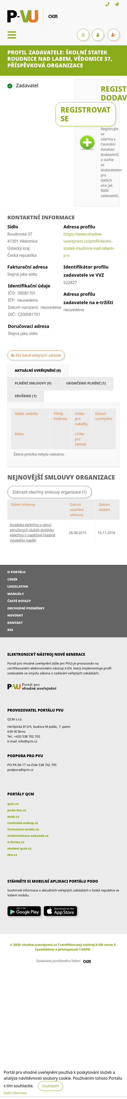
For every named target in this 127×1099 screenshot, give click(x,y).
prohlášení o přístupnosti (57, 949)
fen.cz (12, 854)
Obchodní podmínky (26, 608)
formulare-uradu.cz (23, 829)
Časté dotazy (19, 601)
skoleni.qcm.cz (19, 848)
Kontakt (15, 622)
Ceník (12, 579)
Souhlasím (50, 1086)
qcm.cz (13, 804)
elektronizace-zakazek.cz (28, 835)
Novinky (15, 615)
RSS (10, 630)
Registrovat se (86, 114)
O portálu (16, 572)
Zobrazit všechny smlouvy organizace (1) (50, 492)
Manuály (15, 594)
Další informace (15, 1093)
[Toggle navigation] (11, 35)
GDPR (85, 949)
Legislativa (17, 586)
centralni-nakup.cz (22, 823)
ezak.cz (13, 816)
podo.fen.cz (16, 810)
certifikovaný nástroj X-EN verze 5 (87, 944)
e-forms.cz (15, 842)
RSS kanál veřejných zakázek (38, 355)
